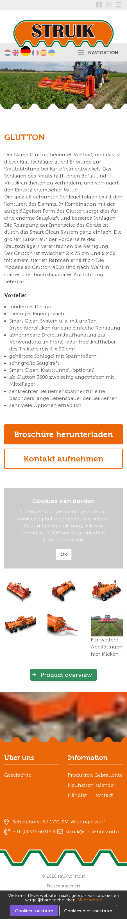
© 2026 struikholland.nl (63, 876)
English (15, 52)
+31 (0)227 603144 (34, 831)
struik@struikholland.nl (93, 831)
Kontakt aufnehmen (63, 458)
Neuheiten (81, 785)
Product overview (66, 674)
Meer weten (90, 900)
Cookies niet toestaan (88, 910)
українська (51, 52)
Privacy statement (64, 886)
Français (35, 52)
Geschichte (17, 775)
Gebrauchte (108, 775)
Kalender (104, 785)
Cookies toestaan (34, 910)
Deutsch (26, 51)
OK (63, 554)
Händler (77, 795)
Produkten (80, 775)
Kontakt (103, 795)
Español (43, 52)
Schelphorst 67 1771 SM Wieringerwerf (59, 822)
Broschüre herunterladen (63, 434)
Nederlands (7, 52)
